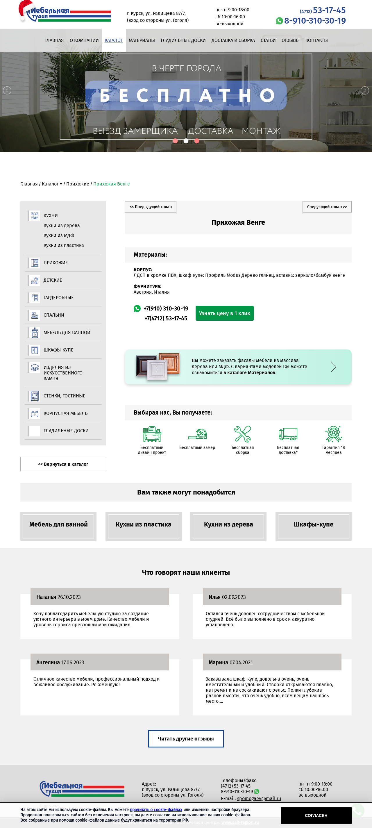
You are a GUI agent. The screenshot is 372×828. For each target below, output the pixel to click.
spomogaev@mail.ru (259, 798)
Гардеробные (59, 297)
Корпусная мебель (65, 413)
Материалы (142, 40)
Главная (54, 40)
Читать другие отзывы (186, 739)
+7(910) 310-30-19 (166, 308)
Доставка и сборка (233, 40)
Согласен (316, 815)
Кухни (51, 215)
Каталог (114, 40)
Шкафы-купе (59, 350)
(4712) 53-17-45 (236, 786)
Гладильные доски (183, 40)
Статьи (268, 40)
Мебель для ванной (67, 332)
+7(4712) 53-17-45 (165, 318)
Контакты (316, 40)
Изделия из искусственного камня (63, 373)
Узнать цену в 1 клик (224, 313)
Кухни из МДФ (59, 235)
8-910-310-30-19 (315, 20)
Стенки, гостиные (64, 396)
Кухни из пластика (64, 245)
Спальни (54, 315)
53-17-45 (323, 10)
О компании (84, 40)
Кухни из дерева (62, 225)
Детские (53, 280)
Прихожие (77, 184)
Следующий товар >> (327, 206)
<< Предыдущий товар (151, 206)
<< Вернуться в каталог (63, 464)
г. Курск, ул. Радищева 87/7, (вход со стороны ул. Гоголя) (172, 792)
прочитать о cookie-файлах (156, 809)
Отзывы (291, 40)
